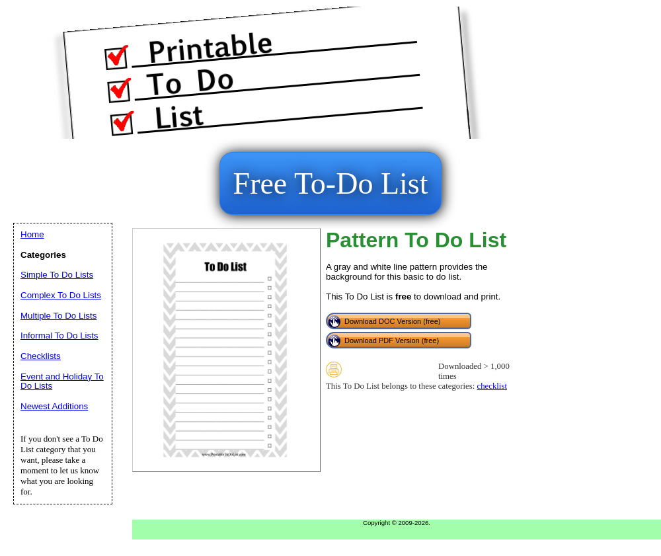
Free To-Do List (330, 183)
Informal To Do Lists (59, 335)
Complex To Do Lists (60, 295)
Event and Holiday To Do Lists (62, 381)
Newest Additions (54, 406)
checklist (491, 386)
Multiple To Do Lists (58, 316)
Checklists (40, 356)
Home (32, 234)
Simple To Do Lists (56, 275)
